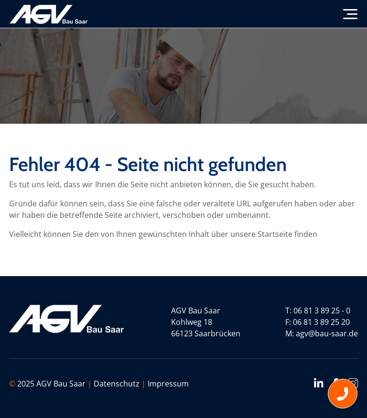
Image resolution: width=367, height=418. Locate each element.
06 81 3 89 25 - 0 (321, 310)
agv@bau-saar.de (327, 333)
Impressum (168, 383)
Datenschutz (117, 383)
